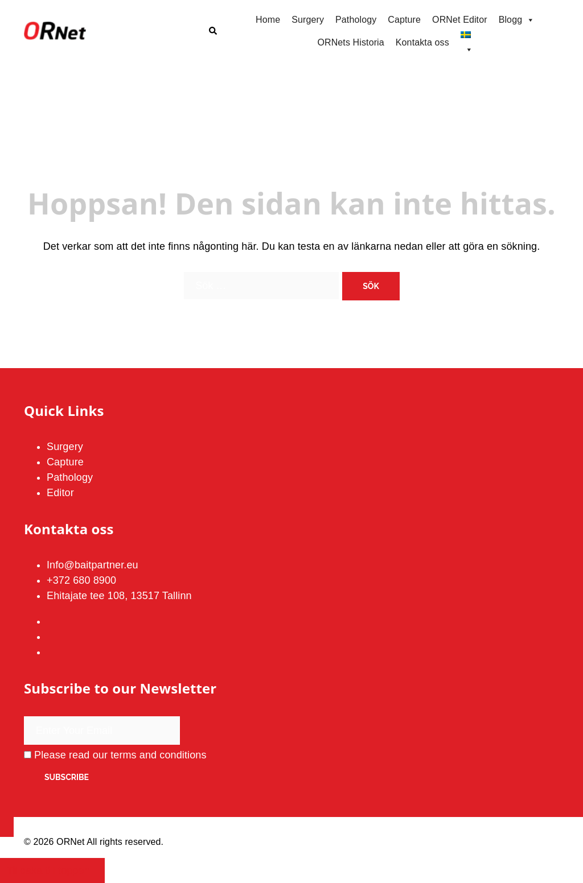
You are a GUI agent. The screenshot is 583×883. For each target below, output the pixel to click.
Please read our (115, 755)
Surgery (308, 19)
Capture (404, 19)
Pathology (355, 19)
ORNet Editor (459, 19)
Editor (60, 492)
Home (268, 19)
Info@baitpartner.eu (92, 565)
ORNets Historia (350, 42)
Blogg (517, 20)
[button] (212, 31)
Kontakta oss (422, 42)
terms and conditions (158, 755)
